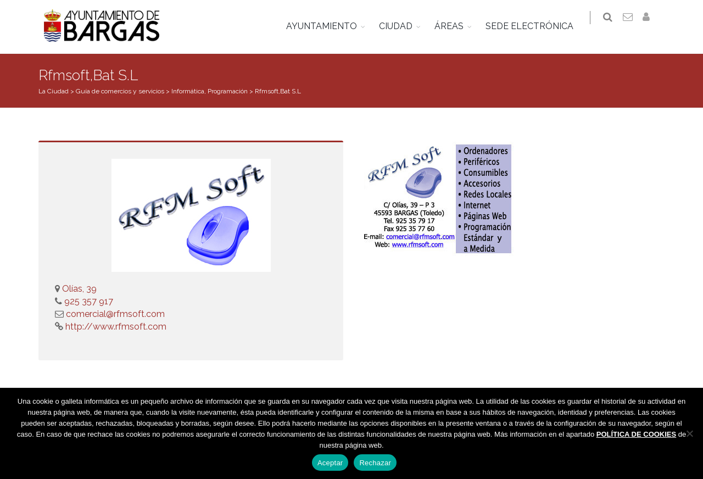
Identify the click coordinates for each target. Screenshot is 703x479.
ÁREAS (455, 26)
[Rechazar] (689, 433)
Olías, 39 (79, 288)
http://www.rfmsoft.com (114, 326)
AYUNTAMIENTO (328, 26)
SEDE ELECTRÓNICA (536, 26)
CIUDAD (402, 26)
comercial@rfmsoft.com (115, 314)
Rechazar (375, 463)
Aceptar (330, 463)
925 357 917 (87, 301)
